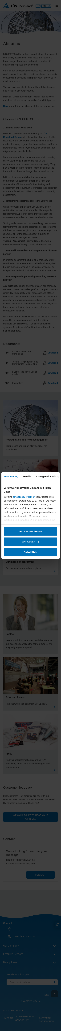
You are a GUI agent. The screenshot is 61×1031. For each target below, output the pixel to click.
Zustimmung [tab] (11, 476)
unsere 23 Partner (24, 496)
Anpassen (30, 541)
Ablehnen (30, 551)
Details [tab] (27, 476)
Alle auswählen (30, 531)
